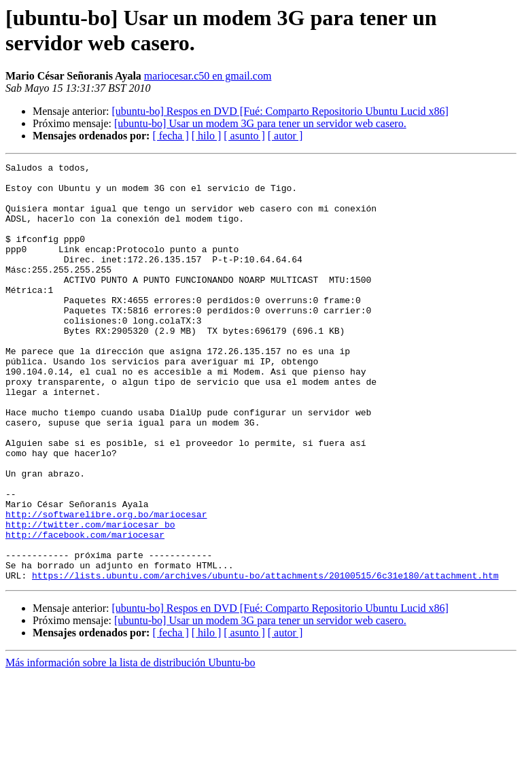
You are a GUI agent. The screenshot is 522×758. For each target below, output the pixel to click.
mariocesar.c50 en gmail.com (207, 76)
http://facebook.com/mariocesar (84, 610)
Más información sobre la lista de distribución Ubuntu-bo (130, 746)
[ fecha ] (170, 135)
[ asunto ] (244, 135)
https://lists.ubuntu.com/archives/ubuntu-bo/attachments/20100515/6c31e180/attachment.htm (265, 659)
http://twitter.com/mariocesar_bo (90, 597)
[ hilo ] (207, 135)
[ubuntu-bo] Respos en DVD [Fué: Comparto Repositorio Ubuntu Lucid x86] (280, 111)
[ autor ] (285, 135)
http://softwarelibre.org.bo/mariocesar (106, 585)
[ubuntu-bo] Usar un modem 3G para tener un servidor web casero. (260, 123)
